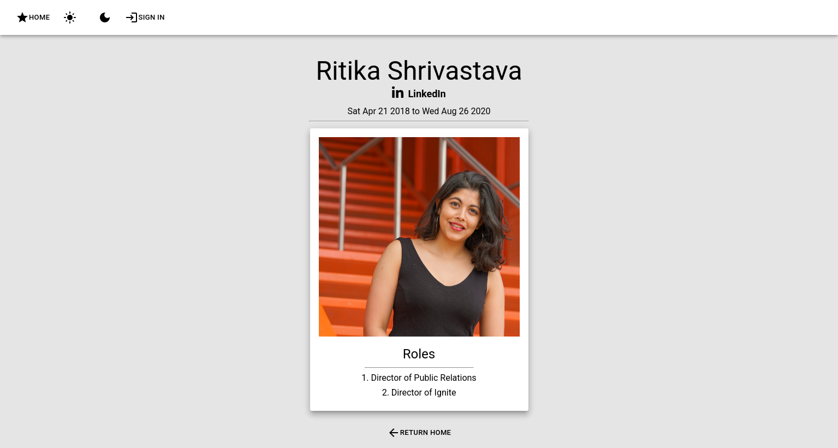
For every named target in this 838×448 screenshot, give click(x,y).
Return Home (419, 432)
